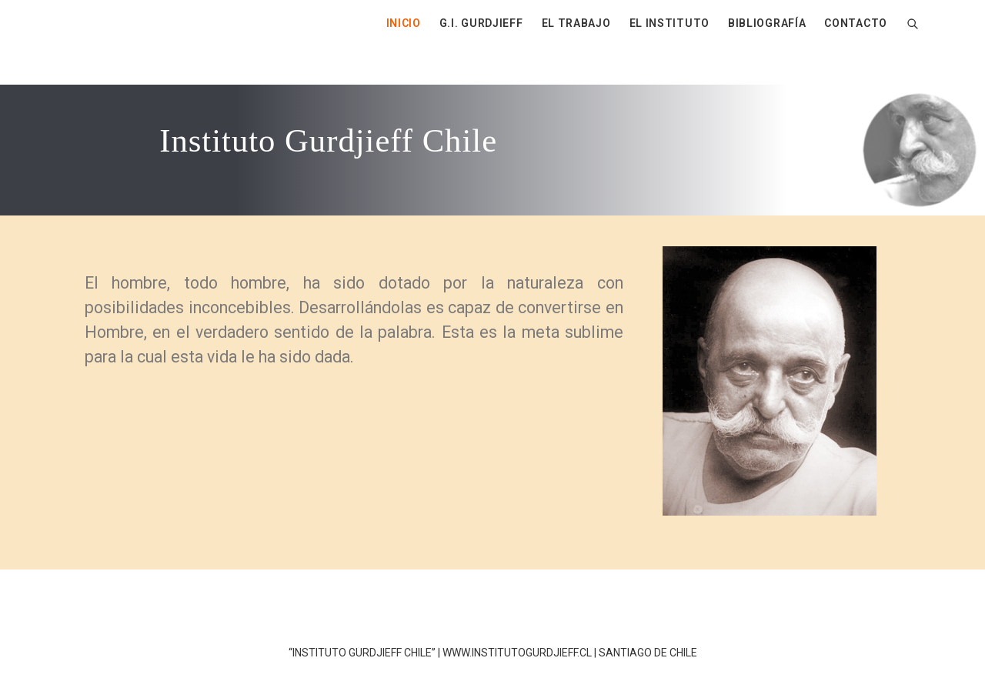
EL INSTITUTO (669, 23)
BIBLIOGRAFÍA (767, 23)
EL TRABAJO (576, 23)
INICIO (403, 23)
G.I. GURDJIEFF (481, 23)
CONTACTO (855, 23)
